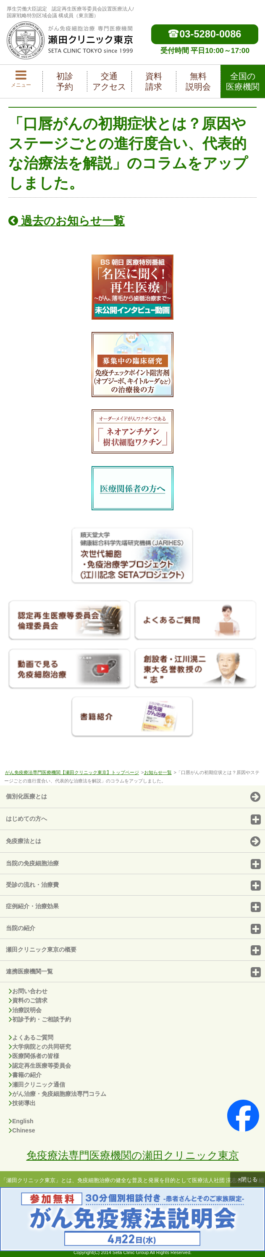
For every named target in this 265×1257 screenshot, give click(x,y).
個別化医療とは (133, 797)
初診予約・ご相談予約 (40, 1019)
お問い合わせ (28, 991)
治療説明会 (25, 1010)
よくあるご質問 (31, 1037)
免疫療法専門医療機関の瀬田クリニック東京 (132, 1155)
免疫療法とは (133, 842)
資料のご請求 (28, 1000)
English (21, 1121)
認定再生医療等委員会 (40, 1065)
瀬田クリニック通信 (37, 1084)
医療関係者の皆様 (34, 1056)
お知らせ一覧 (158, 772)
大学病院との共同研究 (40, 1046)
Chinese (22, 1130)
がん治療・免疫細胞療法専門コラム (57, 1093)
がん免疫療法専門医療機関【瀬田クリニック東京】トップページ (72, 772)
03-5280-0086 (204, 34)
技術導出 (22, 1103)
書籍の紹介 (25, 1074)
